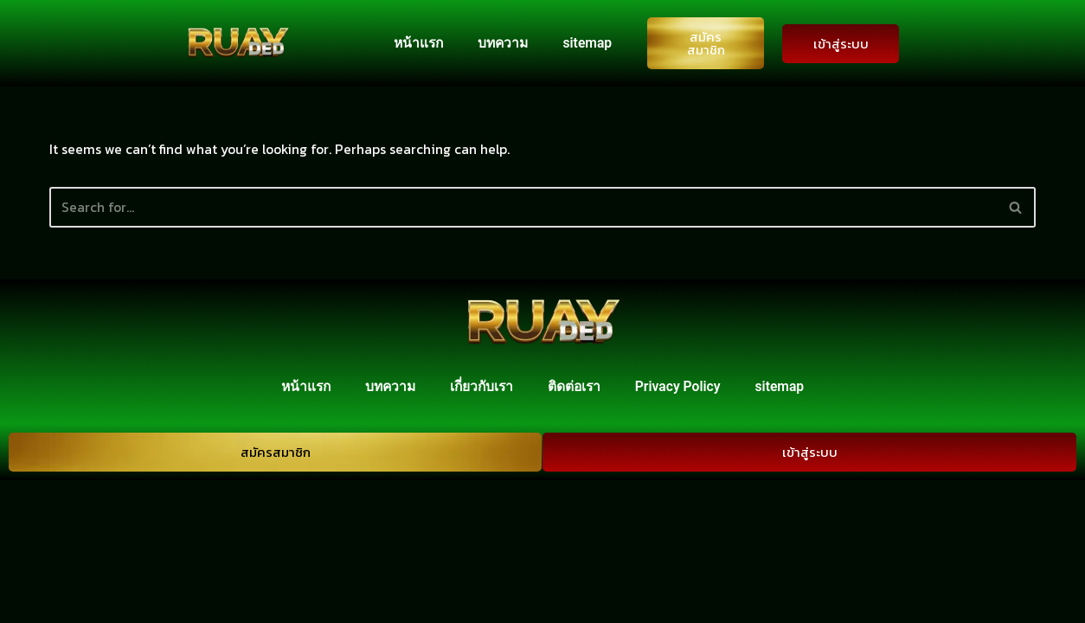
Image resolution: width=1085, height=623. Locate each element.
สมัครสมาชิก (706, 43)
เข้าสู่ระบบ (841, 44)
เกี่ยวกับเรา (482, 529)
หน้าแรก (414, 43)
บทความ (500, 43)
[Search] (523, 208)
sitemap (587, 43)
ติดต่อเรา (576, 529)
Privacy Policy (682, 529)
